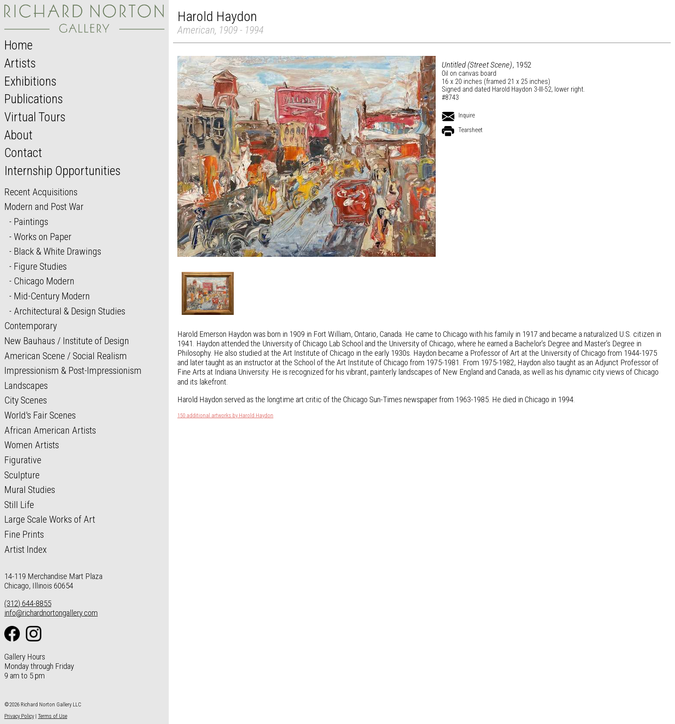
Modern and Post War (44, 206)
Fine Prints (24, 534)
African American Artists (50, 430)
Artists (20, 63)
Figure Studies (40, 266)
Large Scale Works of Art (49, 519)
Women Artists (31, 444)
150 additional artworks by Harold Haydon (225, 416)
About (18, 135)
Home (18, 45)
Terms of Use (52, 716)
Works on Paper (42, 236)
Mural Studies (29, 489)
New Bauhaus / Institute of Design (66, 340)
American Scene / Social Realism (65, 355)
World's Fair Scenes (40, 415)
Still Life (19, 504)
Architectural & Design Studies (69, 311)
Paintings (31, 221)
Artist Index (25, 549)
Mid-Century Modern (52, 296)
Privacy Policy (19, 716)
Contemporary (30, 325)
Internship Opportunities (62, 170)
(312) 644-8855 (27, 603)
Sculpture (22, 475)
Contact (23, 152)
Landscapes (26, 385)
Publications (33, 99)
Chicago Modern (44, 281)
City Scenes (25, 400)
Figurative (22, 459)
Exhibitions (30, 81)
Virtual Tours (34, 117)
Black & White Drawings (57, 251)
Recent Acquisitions (40, 191)
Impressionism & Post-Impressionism (73, 370)
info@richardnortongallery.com (51, 613)
